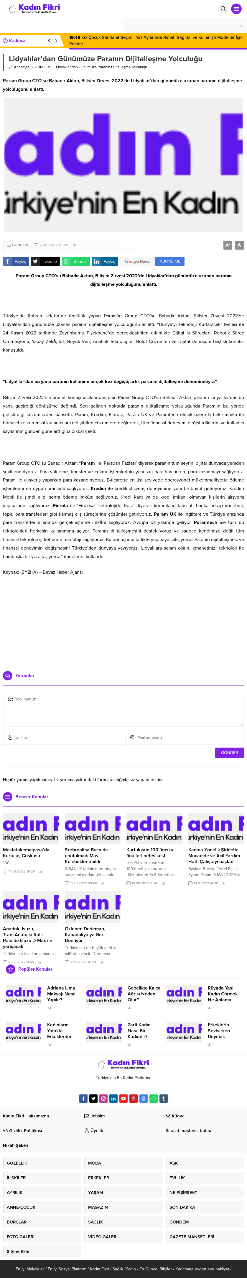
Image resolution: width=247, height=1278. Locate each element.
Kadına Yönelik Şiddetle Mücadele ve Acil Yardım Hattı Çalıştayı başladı (214, 856)
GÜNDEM (43, 67)
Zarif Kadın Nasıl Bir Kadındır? (139, 1031)
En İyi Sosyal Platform (67, 1269)
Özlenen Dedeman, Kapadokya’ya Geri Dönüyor (85, 935)
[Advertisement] (123, 621)
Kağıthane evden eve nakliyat (202, 1269)
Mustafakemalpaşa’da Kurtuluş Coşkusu (26, 853)
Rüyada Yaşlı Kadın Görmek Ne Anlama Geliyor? (223, 997)
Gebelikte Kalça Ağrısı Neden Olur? (144, 994)
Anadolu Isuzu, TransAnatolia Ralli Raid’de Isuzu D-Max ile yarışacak (27, 937)
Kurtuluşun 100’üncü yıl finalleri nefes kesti (151, 853)
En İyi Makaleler (30, 1269)
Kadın (131, 1269)
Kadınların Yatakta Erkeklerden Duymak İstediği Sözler (62, 1036)
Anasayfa (19, 67)
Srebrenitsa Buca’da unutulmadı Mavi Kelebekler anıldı (86, 856)
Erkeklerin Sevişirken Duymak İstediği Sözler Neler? (223, 1036)
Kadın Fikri (99, 1269)
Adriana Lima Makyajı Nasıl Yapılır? (61, 994)
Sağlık (118, 1269)
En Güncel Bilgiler (155, 1269)
